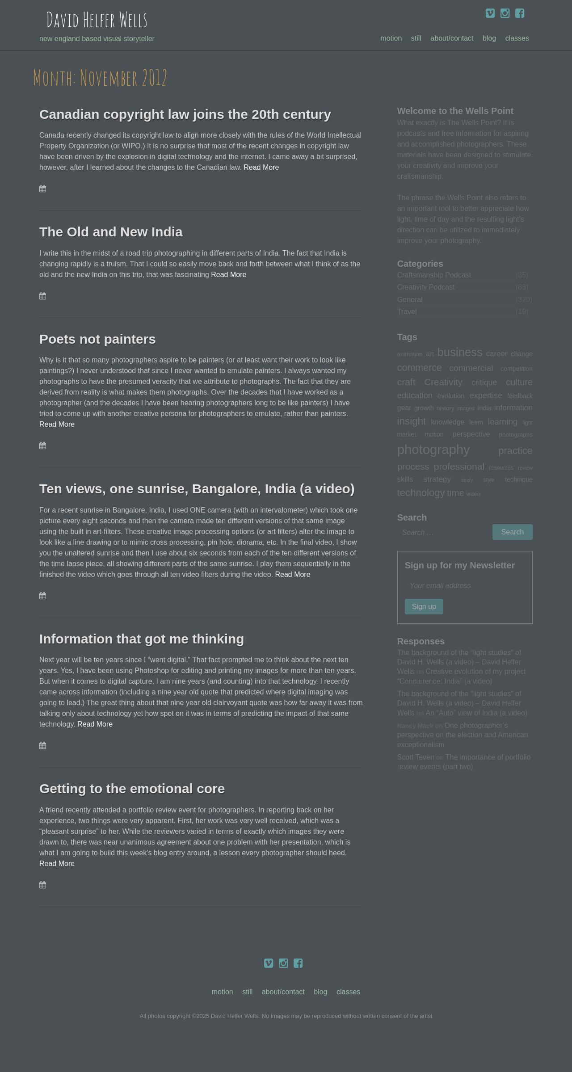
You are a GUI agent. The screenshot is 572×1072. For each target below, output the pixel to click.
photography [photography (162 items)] (433, 449)
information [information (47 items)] (513, 407)
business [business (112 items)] (460, 352)
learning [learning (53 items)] (502, 421)
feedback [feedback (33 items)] (520, 395)
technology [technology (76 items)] (421, 492)
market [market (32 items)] (406, 434)
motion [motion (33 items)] (434, 434)
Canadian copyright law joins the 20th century (190, 114)
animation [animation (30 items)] (410, 354)
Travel (407, 311)
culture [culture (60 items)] (519, 382)
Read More (261, 167)
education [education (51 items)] (415, 395)
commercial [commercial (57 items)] (471, 368)
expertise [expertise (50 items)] (486, 395)
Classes (517, 38)
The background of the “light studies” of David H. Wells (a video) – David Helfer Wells (459, 662)
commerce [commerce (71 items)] (419, 367)
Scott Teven (415, 757)
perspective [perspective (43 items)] (471, 434)
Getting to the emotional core (137, 809)
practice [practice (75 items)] (515, 450)
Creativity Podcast (426, 287)
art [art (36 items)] (429, 353)
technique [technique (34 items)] (519, 479)
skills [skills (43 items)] (405, 479)
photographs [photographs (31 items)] (516, 434)
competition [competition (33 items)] (516, 368)
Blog (489, 38)
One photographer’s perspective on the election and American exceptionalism (462, 734)
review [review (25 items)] (525, 468)
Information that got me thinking (145, 659)
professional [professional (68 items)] (459, 466)
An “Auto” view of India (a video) (476, 713)
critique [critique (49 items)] (484, 382)
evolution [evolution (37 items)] (451, 395)
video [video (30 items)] (473, 494)
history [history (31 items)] (445, 408)
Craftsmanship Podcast (434, 275)
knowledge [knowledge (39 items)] (447, 422)
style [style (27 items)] (488, 480)
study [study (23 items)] (467, 480)
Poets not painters (99, 339)
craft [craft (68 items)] (406, 382)
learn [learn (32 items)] (476, 422)
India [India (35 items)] (484, 408)
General (410, 299)
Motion (391, 38)
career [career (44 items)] (496, 353)
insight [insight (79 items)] (411, 421)
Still (416, 38)
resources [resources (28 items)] (501, 468)
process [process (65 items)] (413, 466)
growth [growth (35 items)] (424, 408)
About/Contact (451, 38)
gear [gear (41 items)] (404, 408)
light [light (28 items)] (527, 423)
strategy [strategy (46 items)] (437, 479)
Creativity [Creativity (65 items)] (443, 382)
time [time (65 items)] (455, 493)
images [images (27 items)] (466, 408)
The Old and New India (113, 232)
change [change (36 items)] (522, 353)
